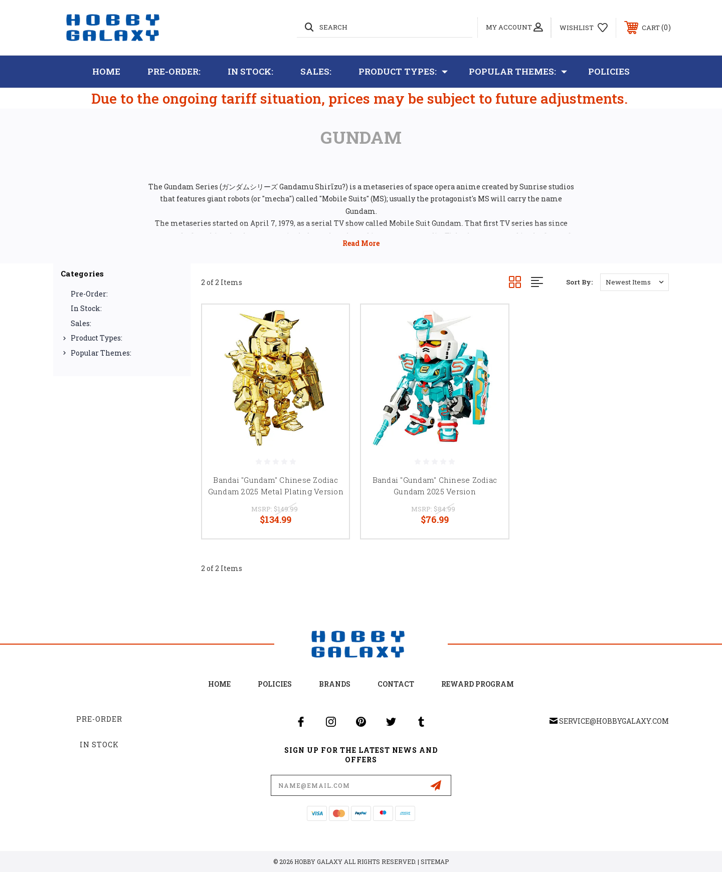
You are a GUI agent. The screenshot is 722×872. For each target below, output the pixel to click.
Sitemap (435, 861)
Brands (334, 684)
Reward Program (477, 684)
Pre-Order (99, 719)
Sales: (315, 71)
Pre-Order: (174, 71)
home (219, 684)
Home (106, 71)
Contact (396, 684)
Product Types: (403, 72)
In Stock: (250, 71)
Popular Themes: (518, 72)
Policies (609, 71)
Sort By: (579, 281)
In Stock (99, 744)
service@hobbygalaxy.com (614, 721)
